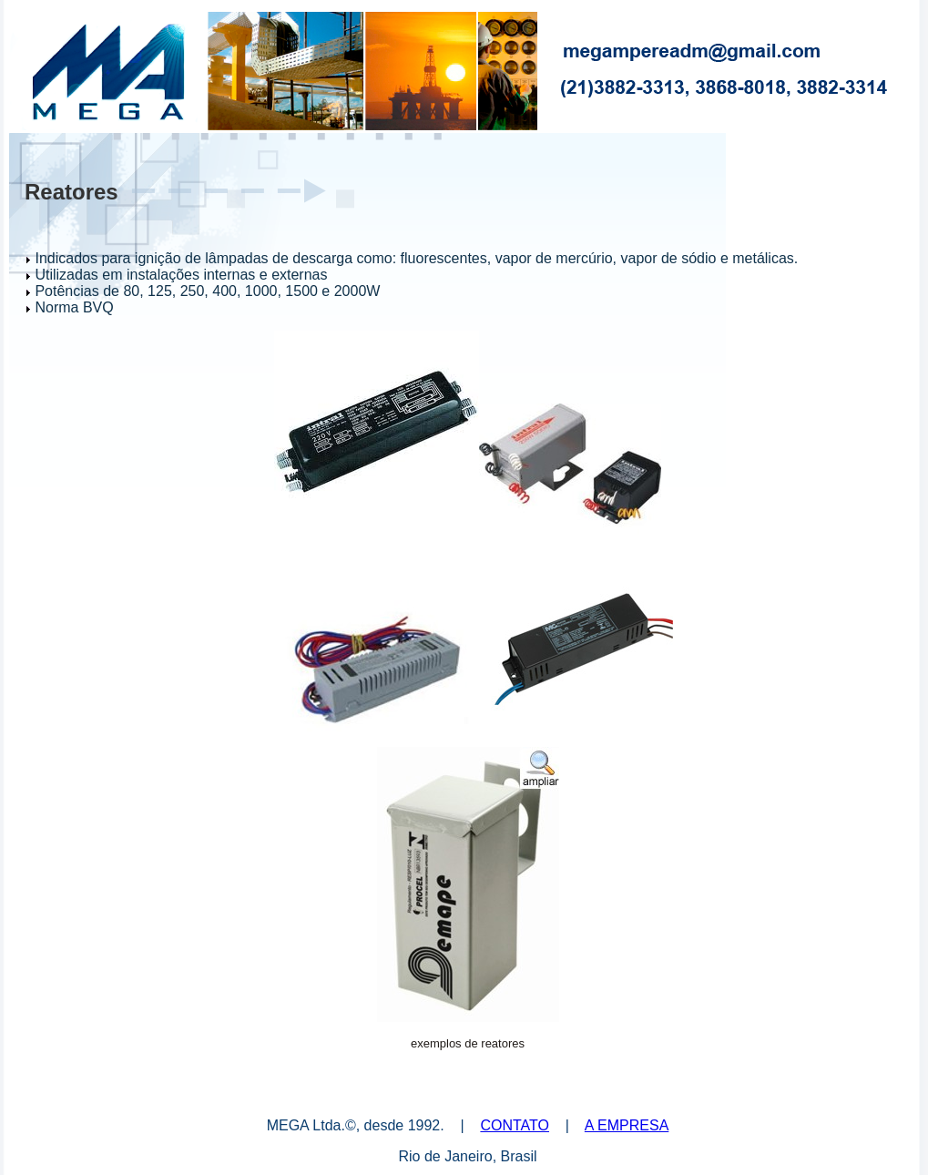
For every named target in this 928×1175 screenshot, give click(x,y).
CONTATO (514, 1125)
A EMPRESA (626, 1125)
